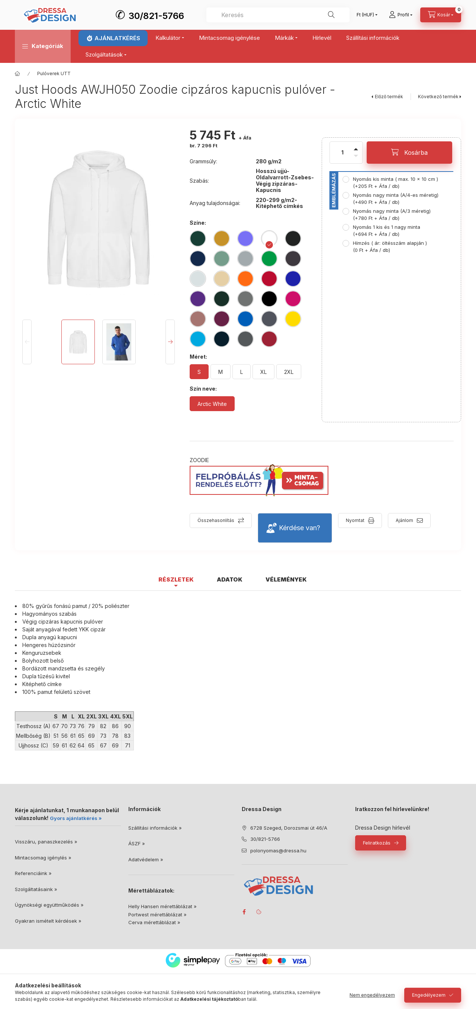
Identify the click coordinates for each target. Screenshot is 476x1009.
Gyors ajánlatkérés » (76, 818)
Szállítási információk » (155, 828)
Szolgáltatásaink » (36, 889)
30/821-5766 (156, 15)
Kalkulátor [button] (167, 37)
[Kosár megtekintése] (440, 14)
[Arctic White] (212, 403)
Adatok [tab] (229, 579)
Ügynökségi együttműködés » (49, 905)
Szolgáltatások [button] (104, 54)
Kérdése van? (299, 528)
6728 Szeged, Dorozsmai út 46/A (288, 828)
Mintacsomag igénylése (229, 37)
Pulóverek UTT (54, 73)
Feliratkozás (376, 843)
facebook (244, 911)
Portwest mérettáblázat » (157, 914)
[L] (241, 371)
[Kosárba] (409, 152)
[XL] (263, 371)
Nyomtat (355, 520)
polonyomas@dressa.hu (278, 850)
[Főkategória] (17, 73)
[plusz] (355, 144)
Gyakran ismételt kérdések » (48, 921)
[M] (220, 371)
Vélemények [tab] (286, 579)
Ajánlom (404, 520)
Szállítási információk (372, 37)
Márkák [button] (284, 37)
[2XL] (288, 371)
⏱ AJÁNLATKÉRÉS (113, 38)
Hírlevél (321, 37)
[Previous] (27, 342)
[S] (199, 371)
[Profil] (400, 14)
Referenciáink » (33, 873)
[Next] (170, 342)
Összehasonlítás (215, 520)
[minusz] (355, 161)
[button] (43, 46)
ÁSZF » (136, 843)
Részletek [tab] (176, 579)
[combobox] (278, 14)
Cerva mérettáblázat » (154, 922)
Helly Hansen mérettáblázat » (162, 906)
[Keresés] (331, 15)
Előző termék (389, 96)
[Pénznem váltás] (365, 15)
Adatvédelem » (145, 859)
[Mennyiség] (342, 152)
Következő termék (438, 96)
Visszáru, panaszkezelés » (46, 842)
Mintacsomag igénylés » (43, 858)
